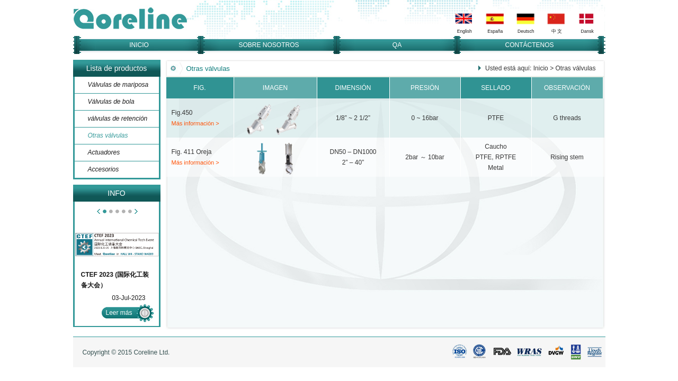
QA (397, 45)
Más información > (195, 123)
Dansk (587, 31)
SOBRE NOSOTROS (268, 45)
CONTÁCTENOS (529, 45)
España (495, 31)
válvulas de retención (118, 118)
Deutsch (526, 31)
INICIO (139, 45)
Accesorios (103, 169)
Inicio (540, 68)
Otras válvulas (108, 135)
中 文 (556, 31)
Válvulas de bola (111, 101)
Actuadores (104, 152)
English (464, 31)
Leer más (119, 312)
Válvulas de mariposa (118, 84)
